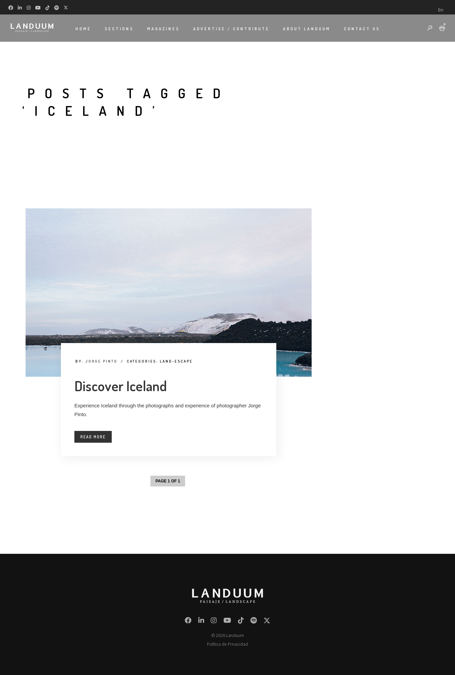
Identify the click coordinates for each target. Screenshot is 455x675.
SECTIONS (119, 28)
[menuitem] (440, 9)
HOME (83, 28)
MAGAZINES (163, 28)
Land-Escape (176, 361)
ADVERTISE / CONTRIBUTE (231, 28)
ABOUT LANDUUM (306, 28)
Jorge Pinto (101, 361)
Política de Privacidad (227, 644)
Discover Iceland (120, 386)
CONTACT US (362, 28)
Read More (93, 436)
